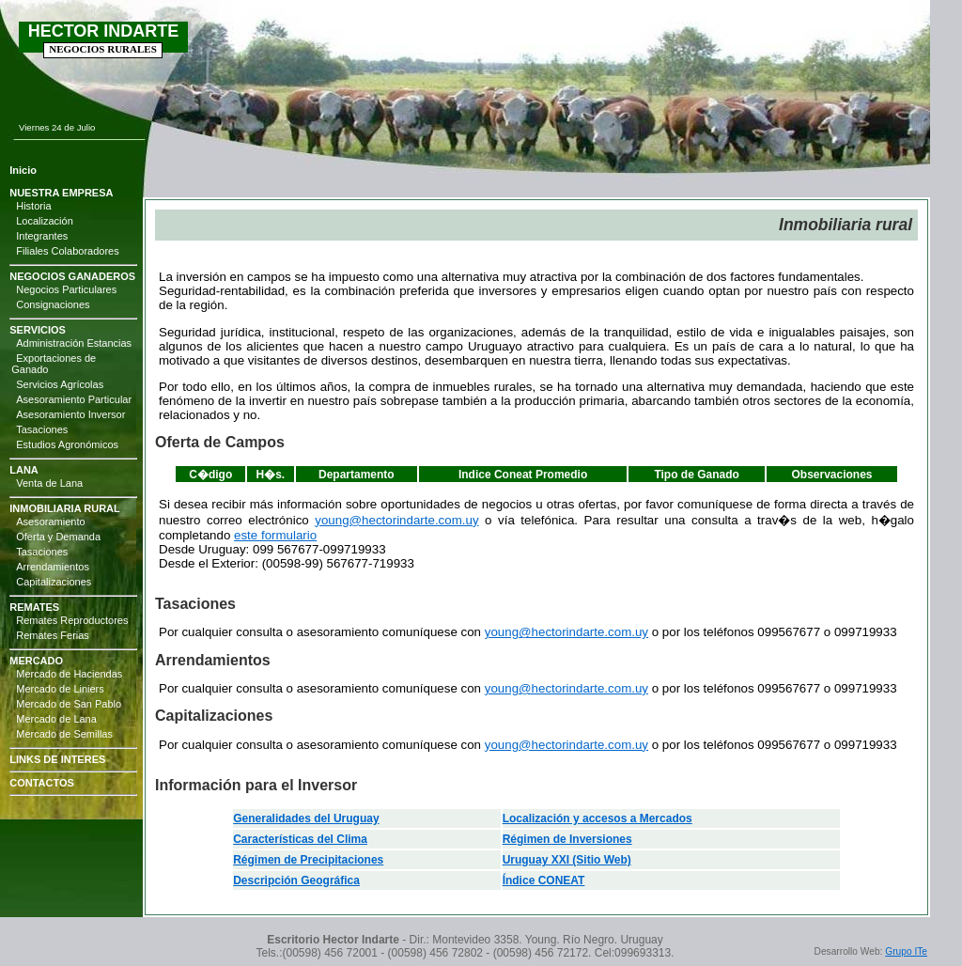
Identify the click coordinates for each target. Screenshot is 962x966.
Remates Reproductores (72, 620)
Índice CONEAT (544, 880)
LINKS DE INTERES (57, 759)
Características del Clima (300, 839)
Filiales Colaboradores (67, 251)
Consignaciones (52, 304)
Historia (33, 205)
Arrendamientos (52, 566)
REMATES (34, 607)
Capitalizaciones (53, 581)
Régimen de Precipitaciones (308, 859)
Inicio (23, 170)
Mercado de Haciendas (69, 673)
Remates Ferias (52, 635)
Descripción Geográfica (296, 880)
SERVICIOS (37, 329)
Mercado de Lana (56, 718)
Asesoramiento (50, 521)
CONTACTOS (41, 782)
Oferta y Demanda (58, 536)
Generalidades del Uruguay (306, 818)
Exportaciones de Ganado (53, 363)
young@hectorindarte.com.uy (396, 520)
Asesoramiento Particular (74, 399)
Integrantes (42, 236)
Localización (44, 220)
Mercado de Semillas (64, 734)
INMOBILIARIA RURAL (64, 508)
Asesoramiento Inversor (70, 414)
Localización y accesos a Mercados (597, 818)
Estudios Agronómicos (67, 444)
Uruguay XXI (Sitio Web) (567, 859)
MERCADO (36, 660)
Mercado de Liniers (60, 688)
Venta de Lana (49, 483)
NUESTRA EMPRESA (61, 192)
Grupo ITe (906, 951)
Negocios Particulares (66, 289)
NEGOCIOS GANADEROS (72, 276)
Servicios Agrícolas (59, 384)
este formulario (275, 535)
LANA (24, 469)
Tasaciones (42, 429)
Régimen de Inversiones (567, 839)
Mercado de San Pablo (68, 703)
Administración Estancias (74, 343)
